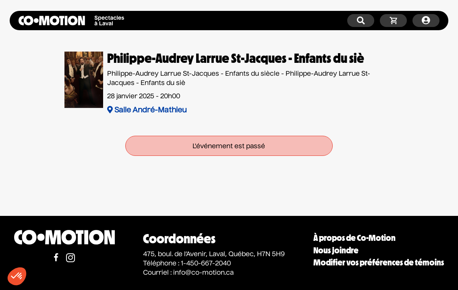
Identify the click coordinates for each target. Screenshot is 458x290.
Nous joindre (336, 250)
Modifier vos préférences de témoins (378, 262)
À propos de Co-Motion (354, 238)
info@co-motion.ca (203, 273)
